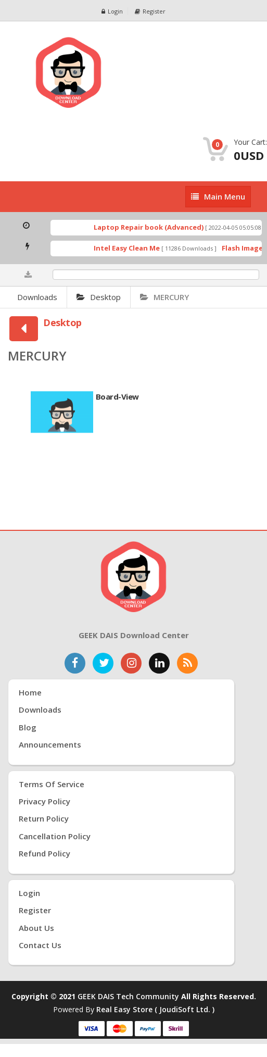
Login (112, 11)
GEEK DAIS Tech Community (128, 996)
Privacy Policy (44, 801)
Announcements (50, 744)
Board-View (117, 399)
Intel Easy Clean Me (132, 248)
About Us (36, 928)
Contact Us (40, 945)
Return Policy (44, 818)
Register (150, 11)
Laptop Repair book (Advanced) (154, 227)
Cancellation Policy (55, 836)
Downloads (37, 297)
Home (30, 692)
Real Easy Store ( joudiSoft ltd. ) (155, 1009)
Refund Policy (44, 853)
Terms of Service (51, 784)
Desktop (99, 297)
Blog (27, 727)
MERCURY (164, 297)
